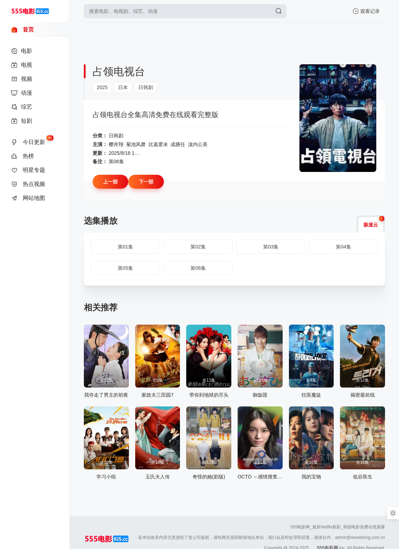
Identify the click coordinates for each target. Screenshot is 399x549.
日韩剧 (145, 87)
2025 (102, 87)
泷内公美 (198, 144)
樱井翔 (116, 144)
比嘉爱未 (158, 144)
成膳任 (178, 144)
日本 (123, 87)
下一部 (146, 182)
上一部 (110, 182)
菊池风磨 (136, 144)
